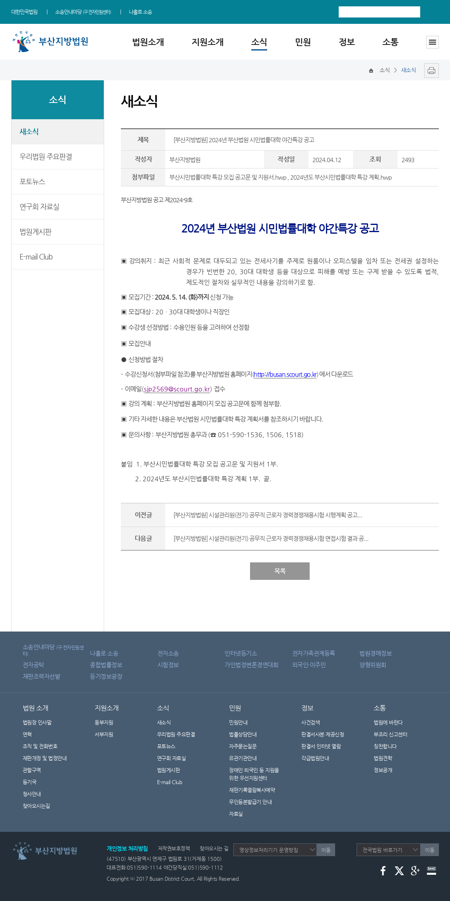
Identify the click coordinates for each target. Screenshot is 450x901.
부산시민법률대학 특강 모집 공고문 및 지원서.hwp (227, 177)
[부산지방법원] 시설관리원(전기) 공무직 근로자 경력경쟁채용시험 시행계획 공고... (267, 515)
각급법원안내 (319, 758)
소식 (259, 42)
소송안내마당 (83, 12)
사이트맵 (432, 42)
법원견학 (383, 758)
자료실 (236, 814)
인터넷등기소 (241, 653)
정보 (347, 42)
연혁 (27, 734)
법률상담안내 (242, 734)
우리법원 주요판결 (45, 156)
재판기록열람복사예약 (252, 790)
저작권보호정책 (174, 848)
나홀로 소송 (140, 12)
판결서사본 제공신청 (327, 734)
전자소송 (168, 653)
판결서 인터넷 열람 (326, 746)
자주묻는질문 (242, 746)
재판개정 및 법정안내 (45, 758)
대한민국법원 (24, 12)
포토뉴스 (32, 181)
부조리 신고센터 (390, 734)
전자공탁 (33, 664)
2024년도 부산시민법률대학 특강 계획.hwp (341, 177)
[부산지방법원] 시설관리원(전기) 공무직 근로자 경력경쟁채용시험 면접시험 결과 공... (271, 538)
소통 (390, 42)
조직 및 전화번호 (40, 746)
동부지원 (104, 722)
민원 (303, 42)
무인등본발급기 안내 (250, 802)
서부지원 (104, 734)
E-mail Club (35, 256)
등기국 (30, 782)
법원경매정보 (375, 653)
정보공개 (388, 770)
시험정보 (168, 664)
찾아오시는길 (36, 806)
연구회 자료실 (39, 206)
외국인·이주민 (309, 664)
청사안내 (32, 794)
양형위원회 (372, 664)
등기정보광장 (106, 676)
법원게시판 (35, 231)
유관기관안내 (242, 758)
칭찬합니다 (385, 746)
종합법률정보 (106, 664)
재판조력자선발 (41, 676)
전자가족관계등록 (313, 653)
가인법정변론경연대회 (251, 664)
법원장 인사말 (37, 722)
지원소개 (207, 42)
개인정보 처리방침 (127, 848)
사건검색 (310, 722)
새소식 (29, 131)
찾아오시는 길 (214, 848)
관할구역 (32, 770)
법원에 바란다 (388, 722)
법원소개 (148, 42)
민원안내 (238, 722)
